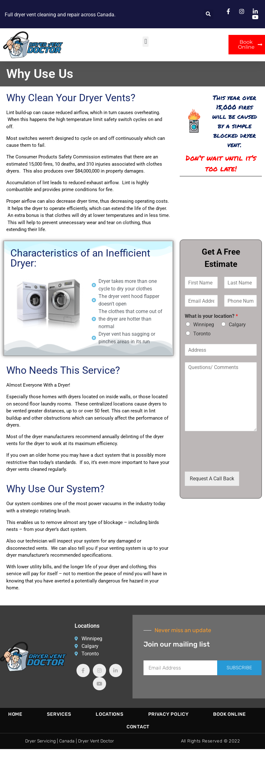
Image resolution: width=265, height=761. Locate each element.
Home (15, 714)
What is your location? (211, 316)
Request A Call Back (212, 479)
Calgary (237, 325)
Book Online (229, 714)
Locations (109, 714)
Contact (138, 727)
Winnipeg (203, 325)
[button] (208, 14)
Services (59, 714)
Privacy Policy (168, 714)
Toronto (202, 334)
